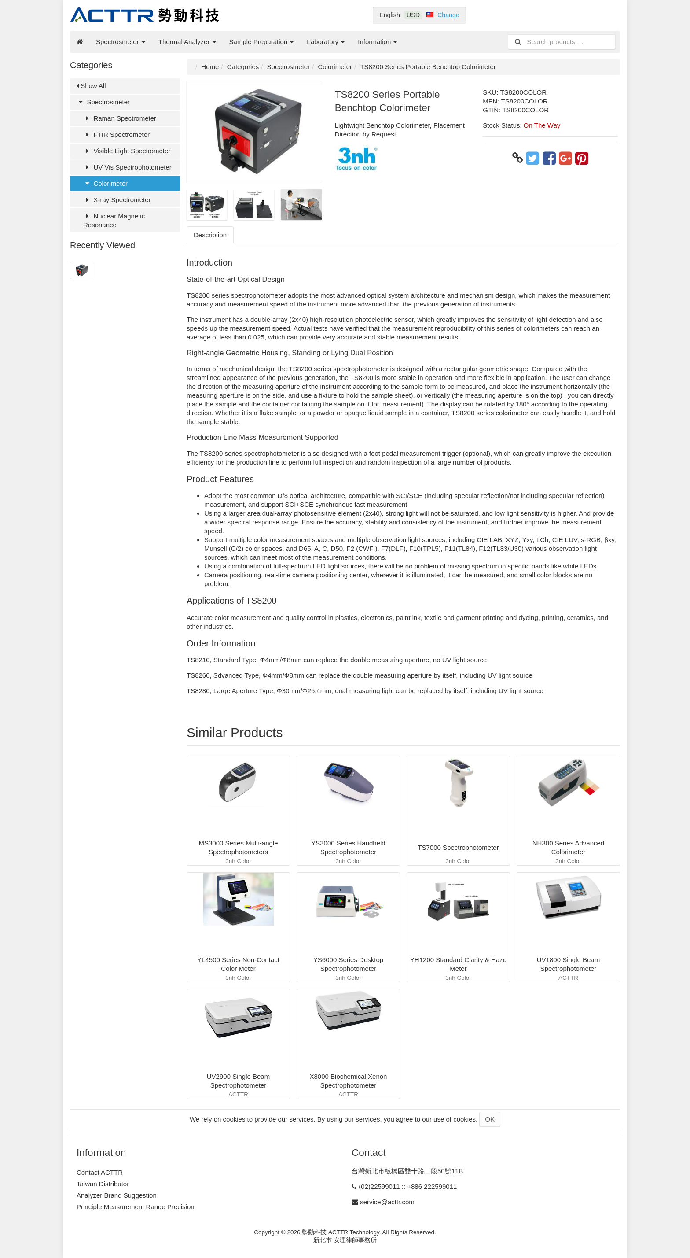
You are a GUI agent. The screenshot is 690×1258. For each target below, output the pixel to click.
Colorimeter (105, 183)
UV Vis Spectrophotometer (127, 167)
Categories (243, 66)
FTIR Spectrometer (116, 134)
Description (210, 235)
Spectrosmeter (120, 41)
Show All (91, 85)
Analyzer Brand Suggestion (117, 1195)
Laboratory (326, 41)
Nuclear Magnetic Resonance (114, 220)
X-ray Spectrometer (117, 199)
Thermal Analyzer (187, 41)
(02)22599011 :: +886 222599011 (408, 1186)
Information (377, 41)
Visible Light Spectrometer (126, 151)
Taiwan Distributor (103, 1184)
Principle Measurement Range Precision (136, 1206)
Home (210, 66)
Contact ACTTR (100, 1172)
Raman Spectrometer (119, 118)
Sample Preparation (261, 41)
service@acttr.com (387, 1202)
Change (448, 14)
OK (490, 1119)
